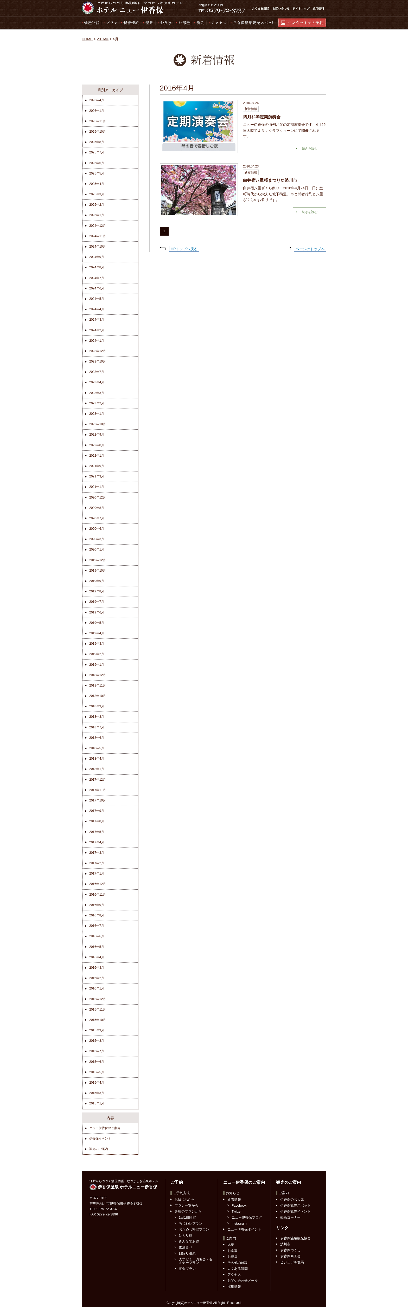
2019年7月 (96, 602)
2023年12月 (97, 351)
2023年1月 (96, 414)
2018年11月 (97, 685)
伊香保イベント (100, 1138)
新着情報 (130, 23)
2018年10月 (97, 696)
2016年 (103, 39)
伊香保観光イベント (295, 1211)
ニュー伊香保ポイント (244, 1229)
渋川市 (285, 1244)
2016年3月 (96, 967)
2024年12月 (97, 226)
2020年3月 (96, 539)
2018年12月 (97, 675)
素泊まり (185, 1247)
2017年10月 (97, 800)
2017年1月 (96, 873)
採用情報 (318, 8)
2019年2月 (96, 654)
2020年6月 (96, 528)
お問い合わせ (281, 8)
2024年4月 (96, 309)
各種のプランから (188, 1211)
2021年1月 (96, 487)
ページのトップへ (310, 249)
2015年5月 (96, 1072)
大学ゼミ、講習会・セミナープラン (196, 1261)
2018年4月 (96, 758)
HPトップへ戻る (184, 249)
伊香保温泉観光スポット (250, 23)
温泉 (148, 23)
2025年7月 (96, 152)
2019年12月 (97, 560)
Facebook (239, 1205)
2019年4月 (96, 633)
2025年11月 (97, 121)
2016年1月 (96, 988)
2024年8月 (96, 267)
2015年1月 (96, 1103)
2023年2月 (96, 403)
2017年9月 (96, 811)
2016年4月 (96, 957)
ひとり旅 (185, 1235)
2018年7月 (96, 727)
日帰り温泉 (187, 1253)
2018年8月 (96, 717)
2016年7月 (96, 926)
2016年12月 (97, 884)
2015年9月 (96, 1030)
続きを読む (309, 148)
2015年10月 (97, 1020)
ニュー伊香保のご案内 (104, 1128)
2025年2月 (96, 204)
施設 (199, 23)
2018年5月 (96, 748)
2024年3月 (96, 319)
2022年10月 (97, 424)
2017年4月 (96, 842)
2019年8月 (96, 591)
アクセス (217, 23)
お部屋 (182, 23)
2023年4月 (96, 382)
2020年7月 (96, 518)
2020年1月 (96, 549)
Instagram (239, 1223)
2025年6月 (96, 163)
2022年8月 (96, 445)
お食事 (164, 23)
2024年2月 (96, 330)
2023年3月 (96, 393)
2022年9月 (96, 434)
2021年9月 (96, 466)
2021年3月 (96, 476)
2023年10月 (97, 361)
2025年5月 (96, 173)
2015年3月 (96, 1093)
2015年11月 (97, 1009)
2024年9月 (96, 257)
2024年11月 (97, 236)
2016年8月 (96, 915)
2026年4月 (96, 100)
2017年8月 (96, 821)
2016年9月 (96, 905)
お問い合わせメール (242, 1281)
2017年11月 (97, 790)
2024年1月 (96, 340)
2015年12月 (97, 999)
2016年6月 (96, 936)
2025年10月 (97, 131)
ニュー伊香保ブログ (247, 1217)
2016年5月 (96, 947)
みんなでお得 (189, 1241)
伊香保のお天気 (292, 1199)
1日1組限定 (187, 1217)
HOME (87, 39)
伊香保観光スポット (295, 1205)
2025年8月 (96, 142)
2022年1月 (96, 455)
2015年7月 (96, 1051)
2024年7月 (96, 278)
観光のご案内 (98, 1149)
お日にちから (185, 1199)
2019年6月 (96, 612)
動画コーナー (290, 1217)
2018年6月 (96, 738)
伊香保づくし (290, 1250)
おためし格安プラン (194, 1229)
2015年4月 (96, 1082)
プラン (110, 23)
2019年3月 (96, 643)
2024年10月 (97, 246)
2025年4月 (96, 184)
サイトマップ (301, 8)
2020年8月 (96, 508)
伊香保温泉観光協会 (295, 1238)
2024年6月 (96, 288)
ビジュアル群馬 (292, 1262)
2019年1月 (96, 665)
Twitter (236, 1211)
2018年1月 (96, 769)
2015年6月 (96, 1062)
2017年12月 (97, 779)
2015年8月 (96, 1041)
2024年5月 (96, 299)
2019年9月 (96, 581)
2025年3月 (96, 194)
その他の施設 (237, 1263)
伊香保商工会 (290, 1256)
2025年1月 (96, 215)
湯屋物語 (91, 23)
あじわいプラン (190, 1223)
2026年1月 (96, 111)
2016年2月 (96, 978)
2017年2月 (96, 863)
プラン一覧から (186, 1205)
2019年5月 (96, 623)
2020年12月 (97, 497)
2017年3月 (96, 853)
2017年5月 (96, 832)
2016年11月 (97, 894)
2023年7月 (96, 372)
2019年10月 (97, 570)
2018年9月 (96, 706)
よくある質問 (260, 8)
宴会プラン (187, 1269)
